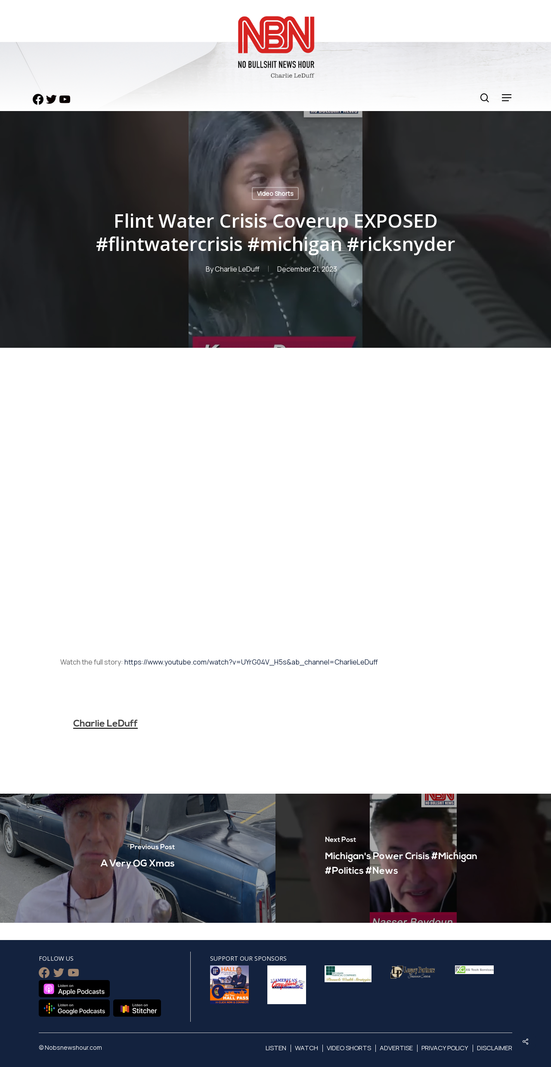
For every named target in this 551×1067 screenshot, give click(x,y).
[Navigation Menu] (507, 97)
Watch (306, 1047)
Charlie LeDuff (237, 269)
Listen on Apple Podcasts (74, 988)
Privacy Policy (444, 1047)
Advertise (396, 1047)
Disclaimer (494, 1047)
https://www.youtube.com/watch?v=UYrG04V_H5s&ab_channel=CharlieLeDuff (251, 662)
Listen (276, 1047)
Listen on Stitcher (137, 1008)
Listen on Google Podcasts (74, 1008)
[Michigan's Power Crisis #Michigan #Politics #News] (413, 858)
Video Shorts (275, 193)
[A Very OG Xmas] (138, 858)
